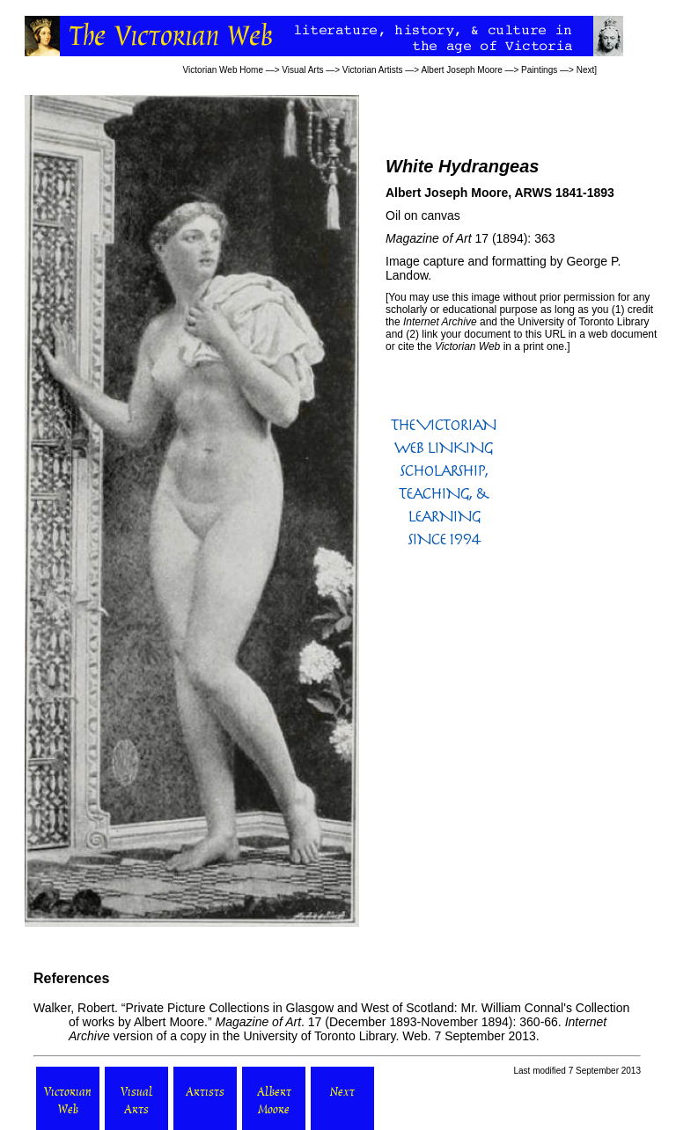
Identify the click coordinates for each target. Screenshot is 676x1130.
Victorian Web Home (223, 70)
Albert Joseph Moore (461, 70)
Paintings (539, 70)
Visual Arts (302, 70)
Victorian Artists (372, 70)
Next (586, 70)
